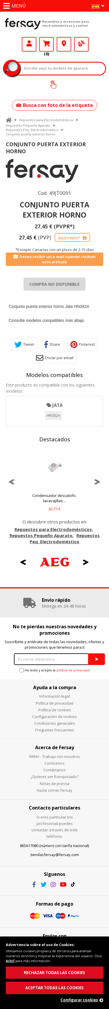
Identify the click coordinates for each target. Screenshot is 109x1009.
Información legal (54, 696)
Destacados (54, 439)
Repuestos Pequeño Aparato (28, 125)
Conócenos (54, 763)
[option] (42, 171)
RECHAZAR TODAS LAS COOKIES (54, 972)
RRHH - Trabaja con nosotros (54, 756)
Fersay (23, 23)
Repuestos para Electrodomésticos (46, 119)
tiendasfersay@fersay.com (55, 854)
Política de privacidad (54, 703)
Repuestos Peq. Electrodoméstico (32, 129)
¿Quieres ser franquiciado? (54, 776)
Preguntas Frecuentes (54, 730)
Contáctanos (54, 769)
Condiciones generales (54, 723)
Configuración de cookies (54, 716)
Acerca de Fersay (54, 747)
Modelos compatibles (54, 375)
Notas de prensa (54, 783)
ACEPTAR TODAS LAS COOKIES (54, 987)
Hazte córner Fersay (54, 790)
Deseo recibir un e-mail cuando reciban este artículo (54, 259)
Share (52, 344)
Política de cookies (54, 709)
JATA (57, 405)
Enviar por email (54, 357)
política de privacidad (73, 670)
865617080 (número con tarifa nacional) (54, 845)
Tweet (24, 344)
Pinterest (82, 344)
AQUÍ (10, 961)
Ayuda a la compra (54, 687)
